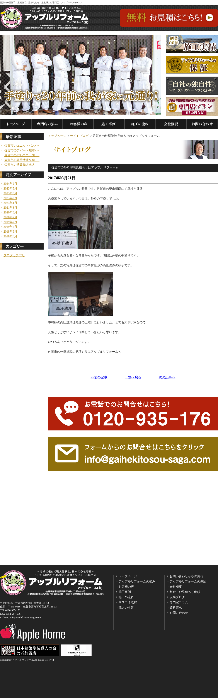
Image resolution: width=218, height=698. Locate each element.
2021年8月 (10, 207)
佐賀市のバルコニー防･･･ (21, 155)
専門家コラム (179, 602)
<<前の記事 (99, 377)
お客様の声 (126, 586)
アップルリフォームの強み (137, 581)
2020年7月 (10, 217)
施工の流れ (126, 597)
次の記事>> (167, 377)
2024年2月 (10, 183)
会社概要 (176, 586)
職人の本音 (126, 607)
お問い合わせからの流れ (186, 576)
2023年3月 (10, 193)
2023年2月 (10, 198)
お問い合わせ (179, 612)
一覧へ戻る (133, 377)
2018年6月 (10, 236)
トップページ (57, 136)
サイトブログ (79, 136)
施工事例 (125, 592)
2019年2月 (10, 226)
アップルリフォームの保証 (188, 581)
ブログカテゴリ (14, 255)
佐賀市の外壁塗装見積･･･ (21, 160)
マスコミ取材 (128, 602)
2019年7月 (10, 222)
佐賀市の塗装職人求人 (19, 164)
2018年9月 (10, 231)
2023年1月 (10, 203)
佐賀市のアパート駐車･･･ (21, 150)
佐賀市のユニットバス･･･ (21, 145)
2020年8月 (10, 212)
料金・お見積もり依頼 (185, 592)
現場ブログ (177, 597)
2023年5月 (10, 188)
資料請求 (176, 607)
